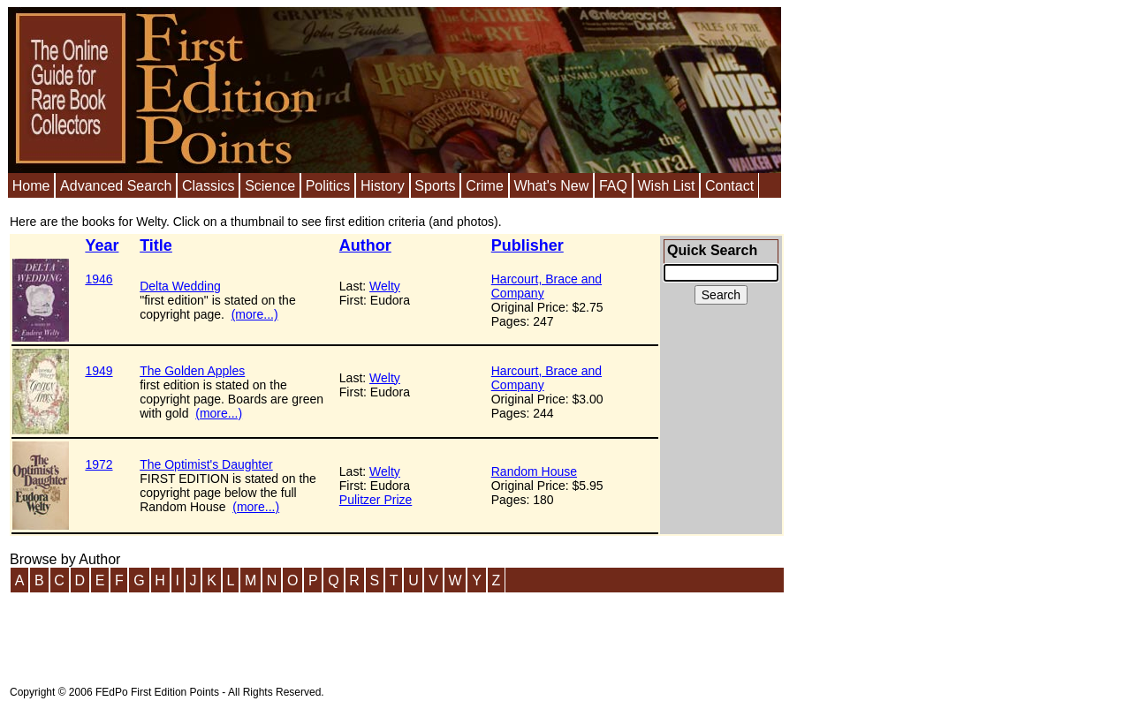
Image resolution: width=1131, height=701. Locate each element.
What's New (550, 185)
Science (270, 185)
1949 (98, 371)
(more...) (255, 314)
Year (101, 245)
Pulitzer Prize (375, 500)
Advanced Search (115, 185)
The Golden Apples (192, 371)
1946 (98, 279)
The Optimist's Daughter (206, 464)
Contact (729, 185)
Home (31, 185)
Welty (384, 286)
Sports (434, 185)
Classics (208, 185)
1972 (98, 464)
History (383, 185)
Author (365, 245)
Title (156, 245)
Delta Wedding (180, 286)
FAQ (613, 185)
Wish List (666, 185)
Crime (485, 185)
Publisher (527, 245)
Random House (534, 471)
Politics (328, 185)
